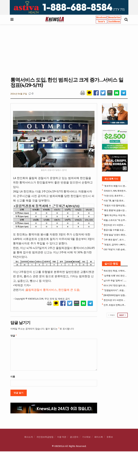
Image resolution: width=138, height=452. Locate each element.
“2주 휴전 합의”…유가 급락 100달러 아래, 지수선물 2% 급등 (115, 239)
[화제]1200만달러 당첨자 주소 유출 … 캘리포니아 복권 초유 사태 (115, 295)
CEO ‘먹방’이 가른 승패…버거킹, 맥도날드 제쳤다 (115, 249)
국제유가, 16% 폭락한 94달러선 (115, 191)
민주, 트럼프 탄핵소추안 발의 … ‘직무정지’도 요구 (115, 305)
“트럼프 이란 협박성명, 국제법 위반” (115, 205)
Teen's (101, 21)
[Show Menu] (12, 19)
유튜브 (110, 437)
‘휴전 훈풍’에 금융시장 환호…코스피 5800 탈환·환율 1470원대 (115, 210)
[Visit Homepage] (54, 19)
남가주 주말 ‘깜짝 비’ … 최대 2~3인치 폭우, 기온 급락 (115, 280)
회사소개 (28, 437)
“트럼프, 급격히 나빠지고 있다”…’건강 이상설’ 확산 (115, 244)
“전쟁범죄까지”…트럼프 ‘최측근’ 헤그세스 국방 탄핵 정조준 (115, 290)
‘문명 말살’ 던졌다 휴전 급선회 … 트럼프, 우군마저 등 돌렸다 (115, 235)
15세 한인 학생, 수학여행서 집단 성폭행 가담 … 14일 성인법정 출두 (115, 271)
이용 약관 (61, 437)
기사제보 (86, 437)
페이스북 (98, 437)
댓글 (13, 336)
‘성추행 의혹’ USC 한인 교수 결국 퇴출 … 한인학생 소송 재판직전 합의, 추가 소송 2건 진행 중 (115, 275)
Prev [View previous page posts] (111, 315)
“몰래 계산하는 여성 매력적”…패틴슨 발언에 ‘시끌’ (115, 215)
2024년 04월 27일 (18, 94)
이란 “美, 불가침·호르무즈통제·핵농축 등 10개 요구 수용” (115, 200)
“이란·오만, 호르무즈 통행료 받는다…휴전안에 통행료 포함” (115, 195)
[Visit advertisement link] (69, 7)
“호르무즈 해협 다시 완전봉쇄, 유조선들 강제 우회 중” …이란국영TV (115, 186)
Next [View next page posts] (122, 315)
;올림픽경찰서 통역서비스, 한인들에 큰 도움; (52, 290)
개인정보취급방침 (44, 437)
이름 (12, 377)
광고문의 (74, 437)
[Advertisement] (69, 50)
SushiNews (114, 21)
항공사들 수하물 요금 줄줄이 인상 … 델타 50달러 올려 (115, 230)
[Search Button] (126, 19)
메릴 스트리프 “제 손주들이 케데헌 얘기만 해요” (115, 220)
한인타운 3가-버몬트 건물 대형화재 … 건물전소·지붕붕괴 (115, 225)
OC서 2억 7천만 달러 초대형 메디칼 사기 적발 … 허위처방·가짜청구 (115, 285)
